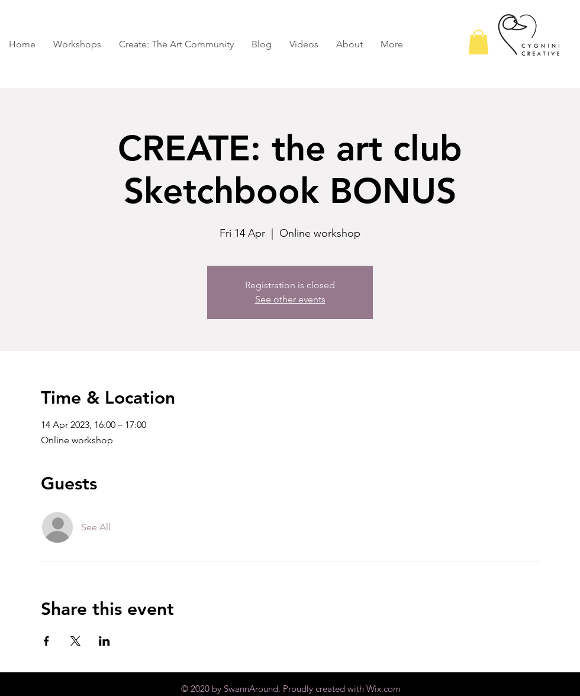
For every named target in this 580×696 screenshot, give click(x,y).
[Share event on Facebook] (46, 641)
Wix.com (383, 688)
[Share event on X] (75, 641)
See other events (290, 299)
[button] (478, 42)
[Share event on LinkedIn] (104, 641)
